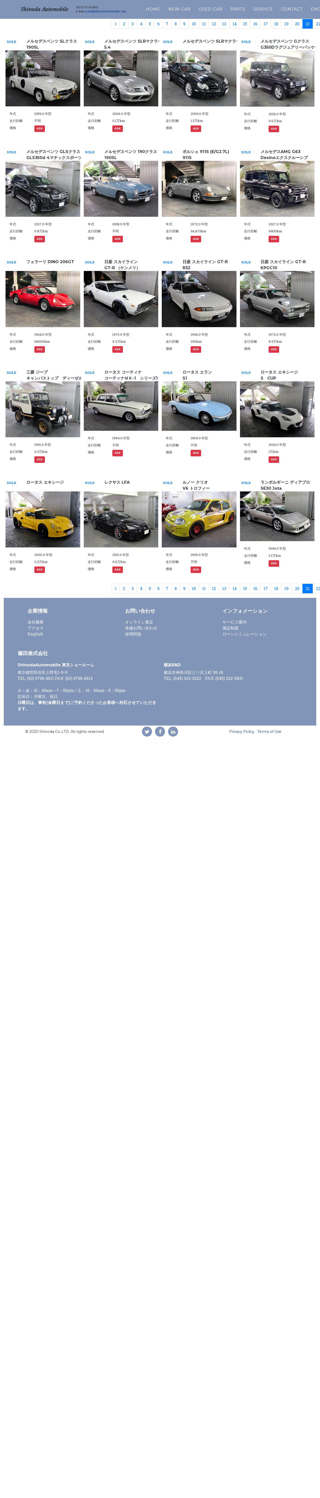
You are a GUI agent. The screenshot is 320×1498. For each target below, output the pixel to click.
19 (286, 23)
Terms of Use (269, 731)
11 (204, 23)
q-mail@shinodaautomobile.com (119, 10)
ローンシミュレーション (244, 633)
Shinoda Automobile (52, 8)
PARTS (252, 8)
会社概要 (36, 621)
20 (297, 23)
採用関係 (133, 633)
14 (234, 23)
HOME (167, 8)
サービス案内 (234, 621)
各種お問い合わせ (141, 627)
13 (224, 23)
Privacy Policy (241, 731)
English (35, 633)
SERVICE (277, 8)
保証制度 (230, 627)
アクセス (36, 627)
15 (245, 23)
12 (214, 23)
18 (276, 23)
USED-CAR (225, 8)
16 (255, 23)
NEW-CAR (194, 8)
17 (266, 23)
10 (194, 23)
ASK (40, 128)
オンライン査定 (139, 621)
